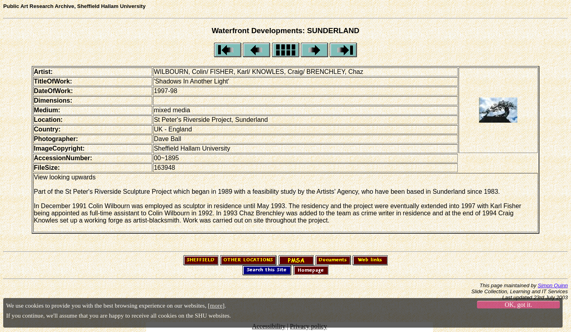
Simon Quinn (553, 285)
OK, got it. (518, 304)
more (216, 305)
